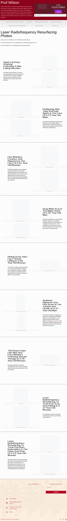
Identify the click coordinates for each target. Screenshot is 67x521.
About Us (29, 21)
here (7, 39)
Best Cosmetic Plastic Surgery (15, 21)
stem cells (56, 321)
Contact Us (55, 25)
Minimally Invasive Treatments (17, 25)
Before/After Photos (41, 21)
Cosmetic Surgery (56, 21)
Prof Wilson (10, 2)
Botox (55, 223)
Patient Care (39, 25)
